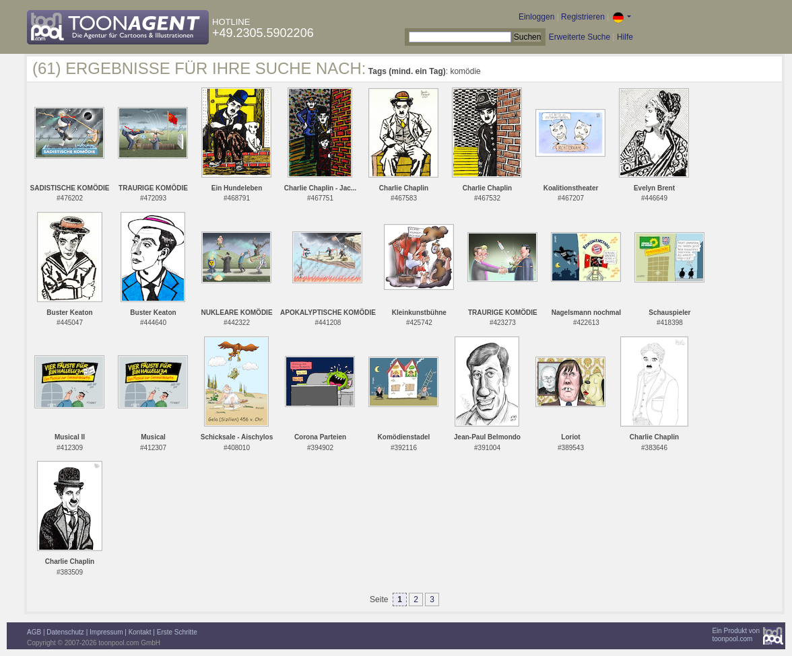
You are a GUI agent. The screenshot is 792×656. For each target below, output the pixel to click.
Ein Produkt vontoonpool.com (736, 635)
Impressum (106, 632)
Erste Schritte (177, 632)
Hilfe (625, 37)
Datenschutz (65, 632)
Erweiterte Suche (579, 37)
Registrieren (583, 17)
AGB (34, 632)
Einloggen (536, 17)
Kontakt (140, 632)
